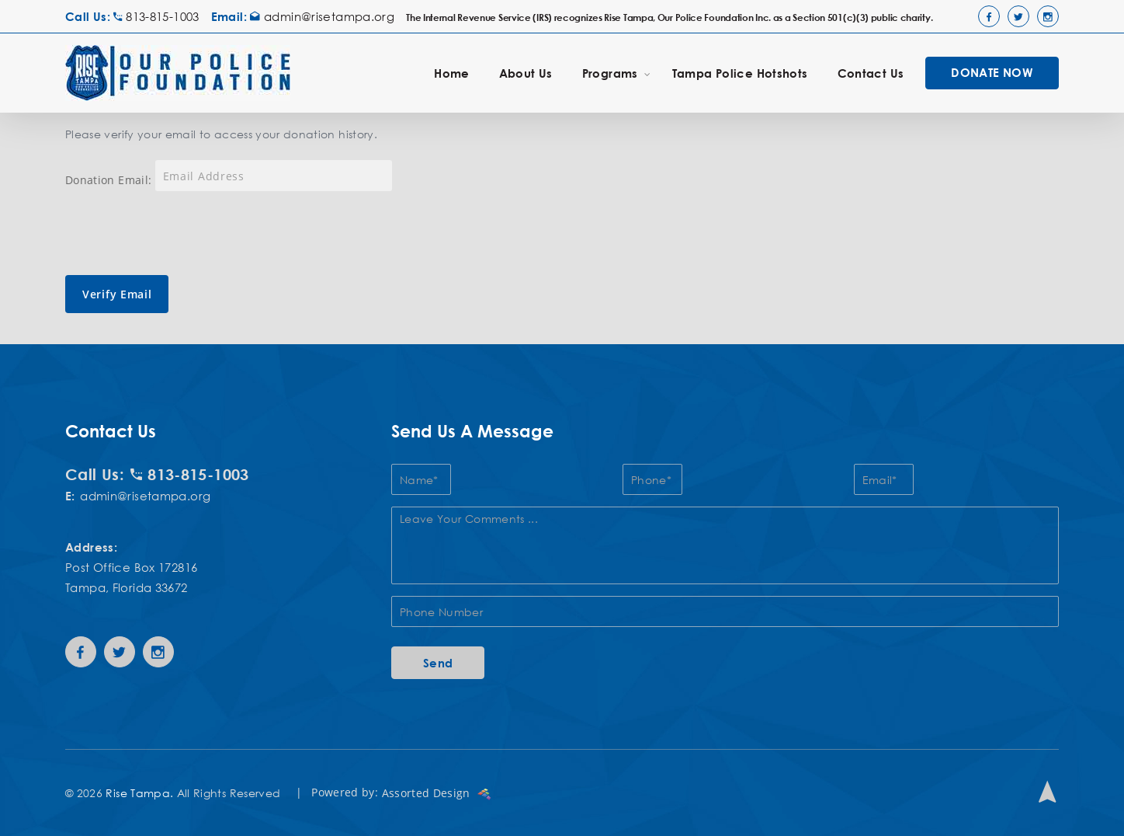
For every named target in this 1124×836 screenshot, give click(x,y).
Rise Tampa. (139, 792)
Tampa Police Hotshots (740, 73)
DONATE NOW (992, 72)
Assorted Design (436, 792)
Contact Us (871, 73)
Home (452, 73)
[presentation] (183, 233)
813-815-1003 (156, 16)
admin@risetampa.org (322, 16)
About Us (526, 73)
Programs (616, 72)
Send (438, 663)
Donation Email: (108, 179)
